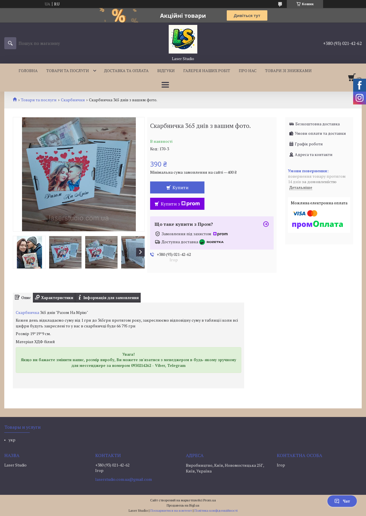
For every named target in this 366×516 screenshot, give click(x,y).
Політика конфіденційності (216, 510)
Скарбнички (73, 99)
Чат (342, 501)
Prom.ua (209, 500)
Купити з (180, 204)
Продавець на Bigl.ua (183, 505)
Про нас (247, 70)
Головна (28, 70)
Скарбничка (27, 312)
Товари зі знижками (288, 70)
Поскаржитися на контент (171, 510)
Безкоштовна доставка (317, 123)
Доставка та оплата (126, 70)
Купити (180, 187)
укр (12, 439)
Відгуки (166, 70)
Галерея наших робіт (206, 70)
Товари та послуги (67, 70)
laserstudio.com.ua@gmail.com (123, 479)
